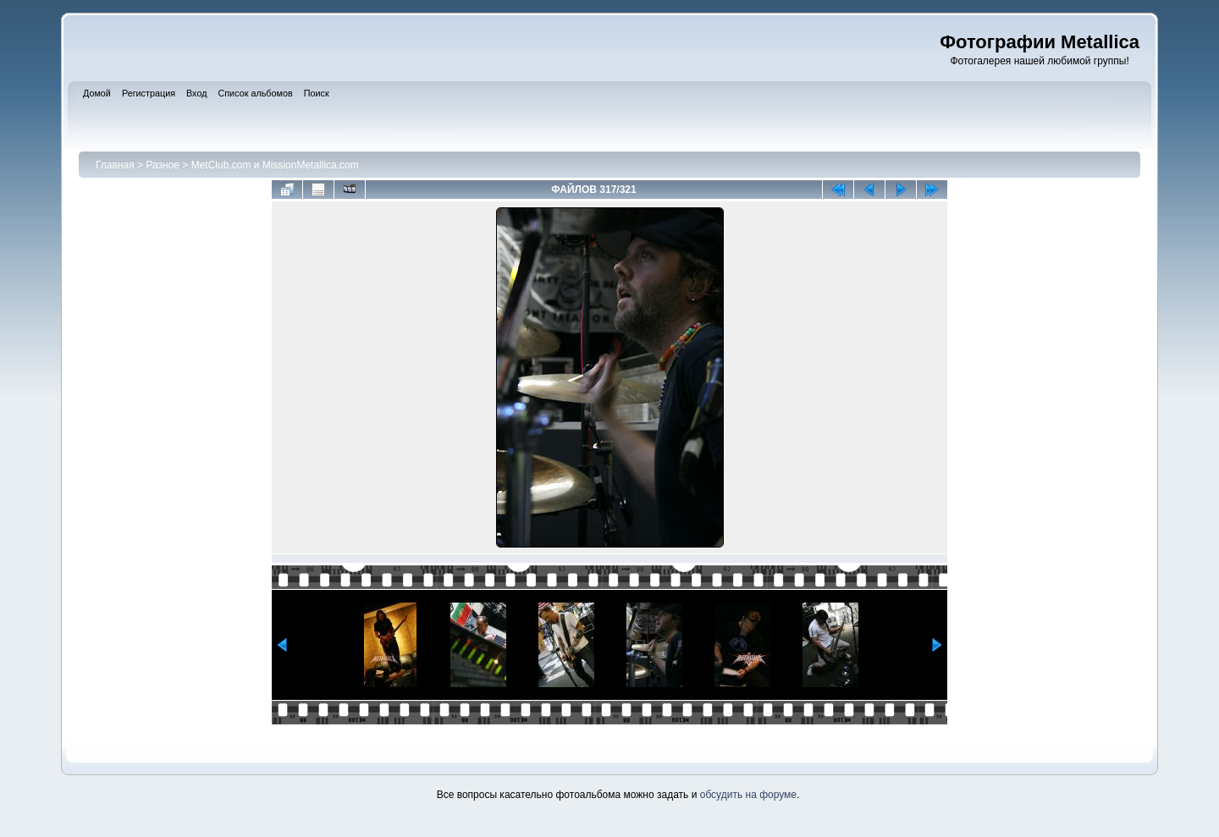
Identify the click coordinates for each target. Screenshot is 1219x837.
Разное (162, 165)
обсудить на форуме (748, 795)
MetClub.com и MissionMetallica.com (275, 165)
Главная (115, 165)
